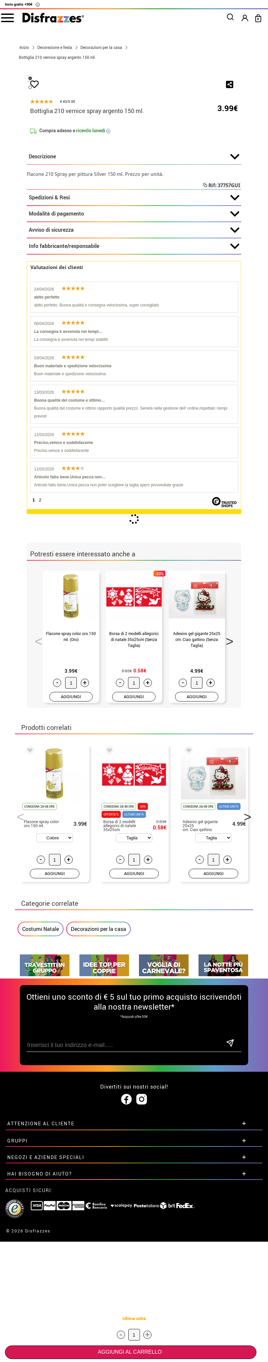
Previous (36, 795)
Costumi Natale (40, 1084)
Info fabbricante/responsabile (134, 402)
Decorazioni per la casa (98, 1084)
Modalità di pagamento (134, 369)
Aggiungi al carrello (129, 1352)
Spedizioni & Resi (134, 353)
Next (227, 795)
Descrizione (134, 312)
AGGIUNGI (71, 852)
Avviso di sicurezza (134, 386)
